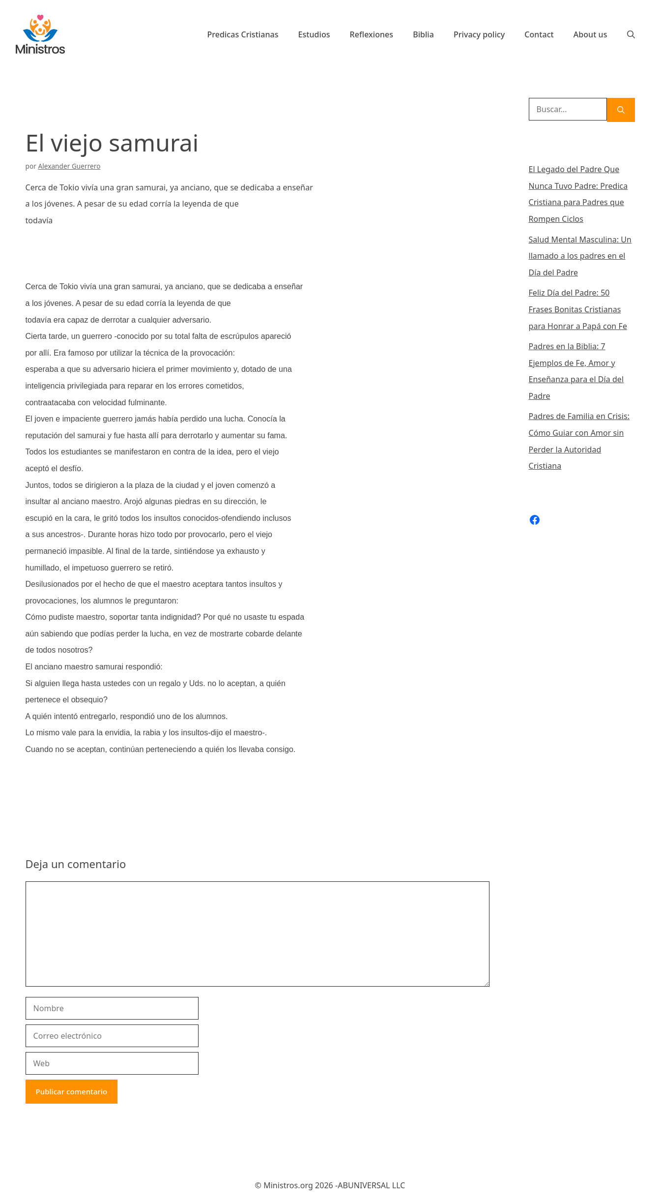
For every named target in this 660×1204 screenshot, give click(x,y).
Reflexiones (372, 34)
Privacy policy (479, 34)
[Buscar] (621, 110)
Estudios (314, 34)
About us (590, 34)
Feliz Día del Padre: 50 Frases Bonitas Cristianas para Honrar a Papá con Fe (578, 309)
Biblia (423, 34)
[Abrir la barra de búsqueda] (631, 34)
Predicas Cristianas (242, 34)
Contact (539, 34)
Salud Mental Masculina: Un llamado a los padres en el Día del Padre (580, 256)
